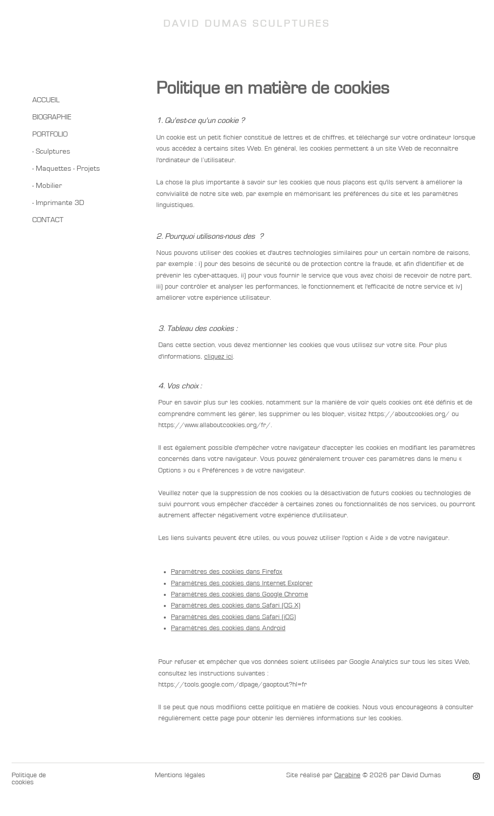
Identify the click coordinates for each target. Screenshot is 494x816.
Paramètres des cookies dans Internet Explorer (242, 583)
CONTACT (48, 220)
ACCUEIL (45, 100)
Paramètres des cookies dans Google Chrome (239, 594)
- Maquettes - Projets (66, 168)
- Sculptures (51, 151)
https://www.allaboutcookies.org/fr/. (215, 425)
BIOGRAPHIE (51, 117)
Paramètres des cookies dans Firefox (226, 571)
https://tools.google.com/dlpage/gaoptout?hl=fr (232, 684)
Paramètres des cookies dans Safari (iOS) (233, 617)
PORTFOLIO (50, 134)
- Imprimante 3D (58, 203)
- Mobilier (47, 185)
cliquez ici (218, 356)
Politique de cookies (29, 779)
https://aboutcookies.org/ (409, 414)
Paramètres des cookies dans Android (228, 628)
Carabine (347, 775)
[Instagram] (476, 776)
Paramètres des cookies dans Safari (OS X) (235, 605)
